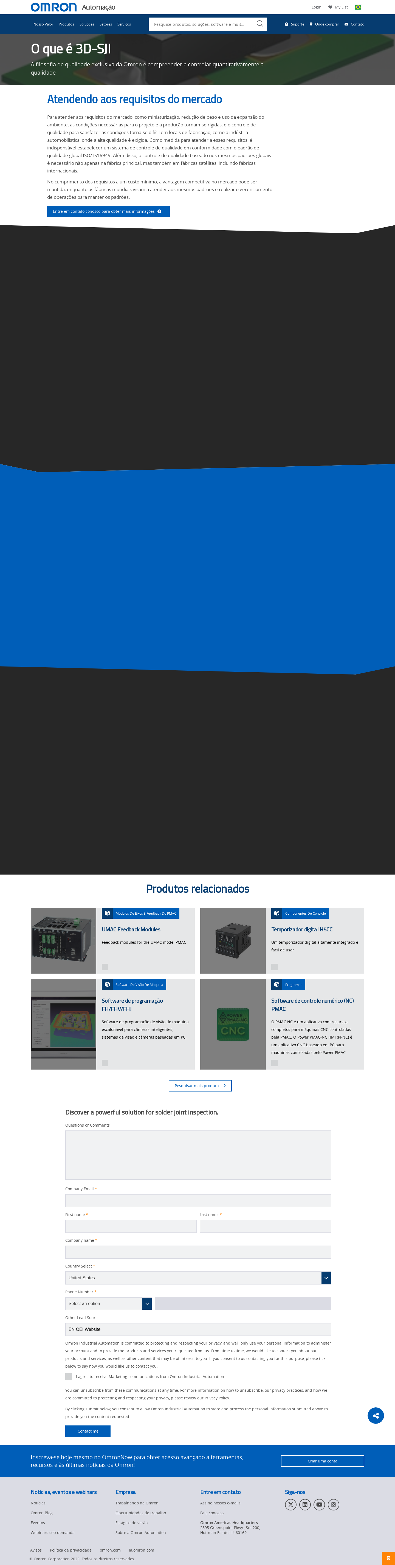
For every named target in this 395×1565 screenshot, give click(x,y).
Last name (211, 1214)
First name (76, 1214)
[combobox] (208, 24)
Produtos (66, 24)
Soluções (87, 24)
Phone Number (81, 1291)
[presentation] (105, 967)
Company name (81, 1240)
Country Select (80, 1266)
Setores (106, 24)
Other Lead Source (82, 1317)
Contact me (81, 1431)
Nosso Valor (43, 24)
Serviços (124, 24)
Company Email (81, 1188)
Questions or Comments (87, 1125)
